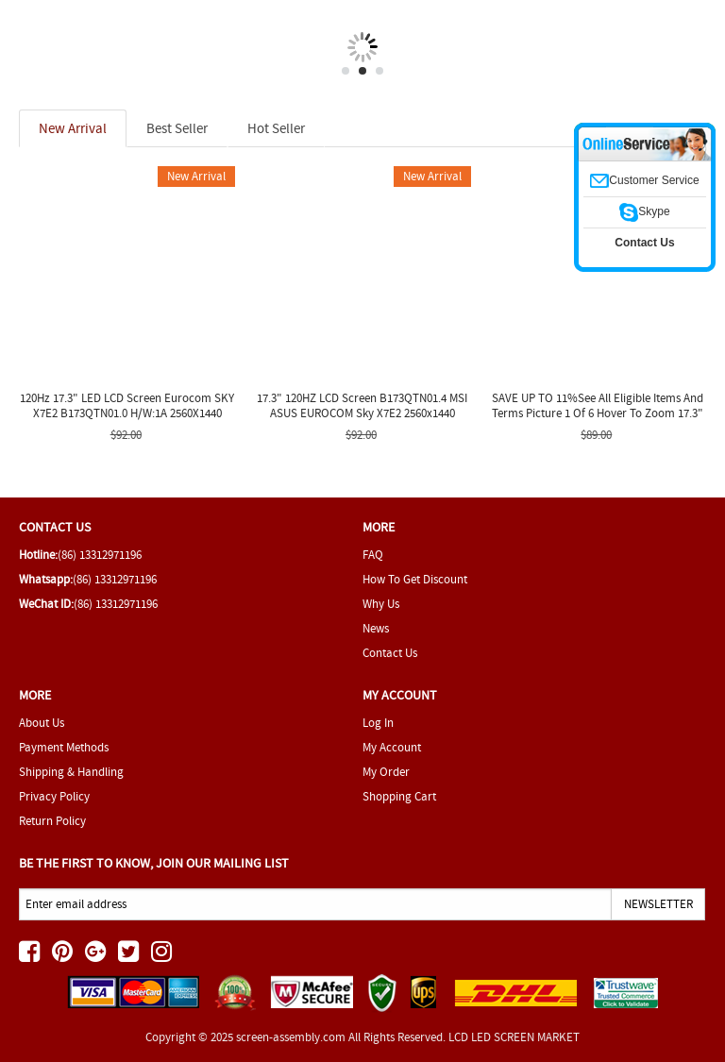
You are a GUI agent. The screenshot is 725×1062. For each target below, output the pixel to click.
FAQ (372, 555)
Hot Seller (276, 128)
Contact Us (389, 653)
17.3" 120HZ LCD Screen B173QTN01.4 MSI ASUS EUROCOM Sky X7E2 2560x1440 (362, 405)
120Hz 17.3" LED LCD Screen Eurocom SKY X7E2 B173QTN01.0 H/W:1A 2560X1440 (127, 405)
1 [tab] (345, 71)
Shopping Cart (399, 796)
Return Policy (52, 821)
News (375, 628)
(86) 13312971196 (100, 555)
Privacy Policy (54, 796)
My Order (386, 772)
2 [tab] (362, 71)
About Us (41, 723)
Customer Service (644, 180)
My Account (391, 747)
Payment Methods (64, 747)
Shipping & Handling (71, 772)
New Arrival (73, 128)
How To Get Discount (414, 579)
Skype (644, 211)
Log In (378, 723)
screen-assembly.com (291, 1037)
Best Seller (177, 128)
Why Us (380, 604)
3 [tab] (379, 71)
